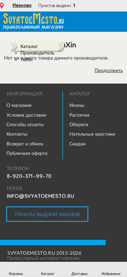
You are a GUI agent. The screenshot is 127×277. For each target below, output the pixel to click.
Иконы (76, 105)
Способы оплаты (25, 124)
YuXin (26, 59)
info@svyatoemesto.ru (40, 196)
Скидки (77, 143)
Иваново (22, 5)
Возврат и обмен (24, 143)
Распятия (79, 115)
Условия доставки (26, 115)
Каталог (29, 46)
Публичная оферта (26, 153)
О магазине (18, 105)
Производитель (37, 52)
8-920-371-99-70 (29, 176)
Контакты (16, 134)
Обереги (78, 124)
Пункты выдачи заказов (47, 214)
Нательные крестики (92, 134)
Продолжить (108, 70)
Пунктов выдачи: (57, 5)
